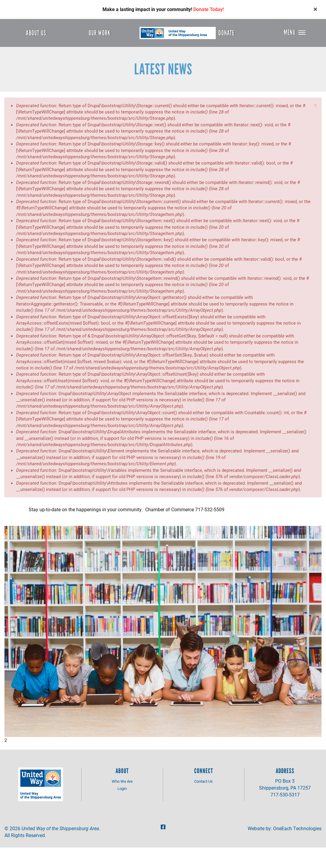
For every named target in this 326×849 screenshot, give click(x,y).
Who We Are (122, 782)
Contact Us (203, 782)
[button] (315, 106)
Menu (290, 33)
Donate (226, 33)
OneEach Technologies (297, 829)
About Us (36, 33)
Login (122, 790)
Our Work (100, 33)
